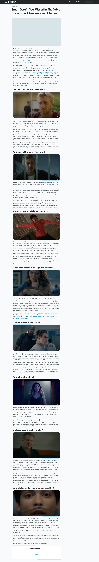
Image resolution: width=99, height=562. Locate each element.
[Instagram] (76, 2)
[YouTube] (71, 2)
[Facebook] (69, 2)
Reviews (56, 2)
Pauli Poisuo (16, 16)
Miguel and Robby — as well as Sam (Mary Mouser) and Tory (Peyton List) (32, 243)
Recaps (44, 2)
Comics (50, 2)
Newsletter (89, 2)
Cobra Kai (36, 57)
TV (32, 2)
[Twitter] (74, 2)
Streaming (38, 2)
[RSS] (83, 2)
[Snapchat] (80, 2)
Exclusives (21, 2)
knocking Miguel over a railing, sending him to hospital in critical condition (39, 72)
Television (14, 6)
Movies (28, 2)
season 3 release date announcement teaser (30, 60)
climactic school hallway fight (43, 242)
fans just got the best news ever (47, 57)
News (61, 2)
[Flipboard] (78, 2)
